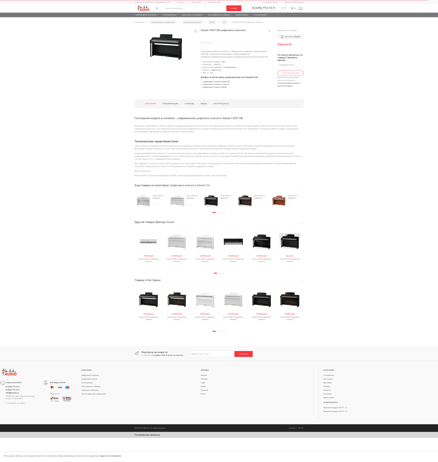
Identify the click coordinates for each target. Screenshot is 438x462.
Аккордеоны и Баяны (219, 15)
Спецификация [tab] (170, 104)
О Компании (259, 15)
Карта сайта (196, 2)
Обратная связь (214, 2)
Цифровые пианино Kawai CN (216, 82)
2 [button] (217, 227)
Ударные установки (192, 15)
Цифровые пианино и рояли (216, 84)
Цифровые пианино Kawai (215, 87)
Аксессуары (242, 15)
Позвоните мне (290, 73)
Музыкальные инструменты (163, 22)
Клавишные (139, 22)
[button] (195, 31)
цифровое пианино (209, 118)
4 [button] (222, 227)
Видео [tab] (204, 104)
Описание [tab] (150, 104)
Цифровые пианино (146, 15)
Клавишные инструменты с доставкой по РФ (152, 2)
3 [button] (220, 227)
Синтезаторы (169, 15)
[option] (138, 200)
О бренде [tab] (189, 104)
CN (224, 22)
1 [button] (214, 227)
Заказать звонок (270, 2)
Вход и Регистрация (294, 2)
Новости (180, 2)
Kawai (212, 22)
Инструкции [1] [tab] (221, 104)
